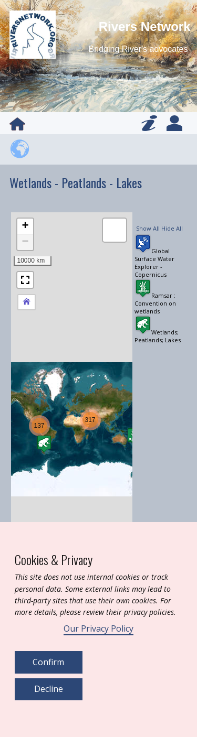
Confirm (48, 662)
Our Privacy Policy (98, 628)
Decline (48, 689)
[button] (39, 425)
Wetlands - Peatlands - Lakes (75, 182)
